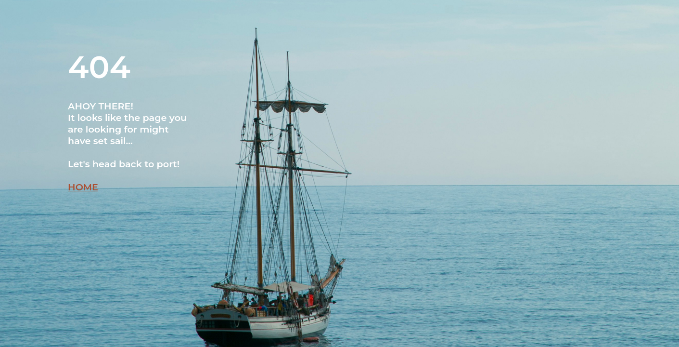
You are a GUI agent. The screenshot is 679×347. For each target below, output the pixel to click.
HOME (83, 187)
